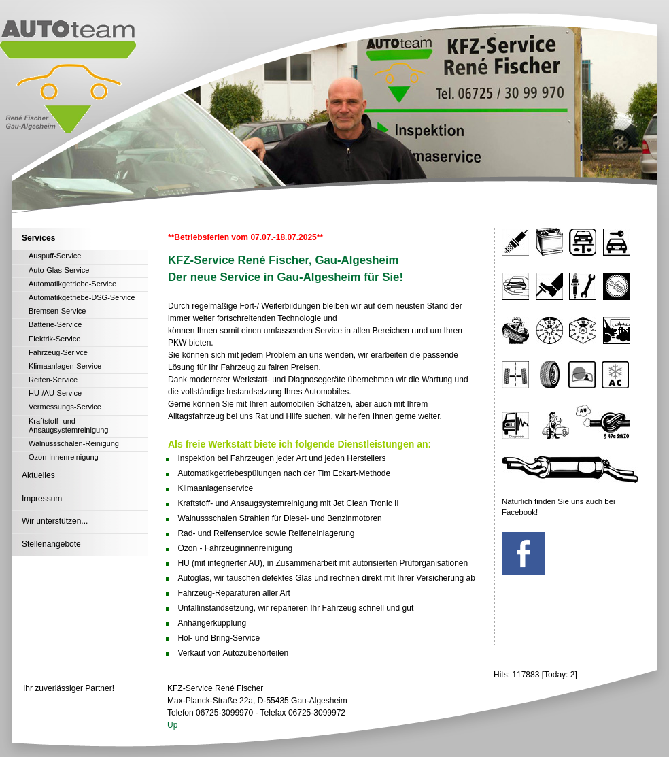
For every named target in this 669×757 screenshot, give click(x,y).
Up (172, 725)
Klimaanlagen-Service (65, 366)
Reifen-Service (53, 379)
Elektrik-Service (54, 339)
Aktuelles (38, 475)
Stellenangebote (51, 544)
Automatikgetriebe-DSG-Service (82, 297)
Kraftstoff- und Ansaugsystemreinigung (68, 425)
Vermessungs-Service (65, 407)
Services (38, 238)
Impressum (42, 498)
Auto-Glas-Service (59, 270)
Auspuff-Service (55, 256)
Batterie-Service (55, 324)
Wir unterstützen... (55, 521)
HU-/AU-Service (55, 393)
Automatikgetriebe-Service (72, 284)
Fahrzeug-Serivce (58, 352)
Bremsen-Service (57, 311)
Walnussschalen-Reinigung (74, 443)
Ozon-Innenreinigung (64, 457)
